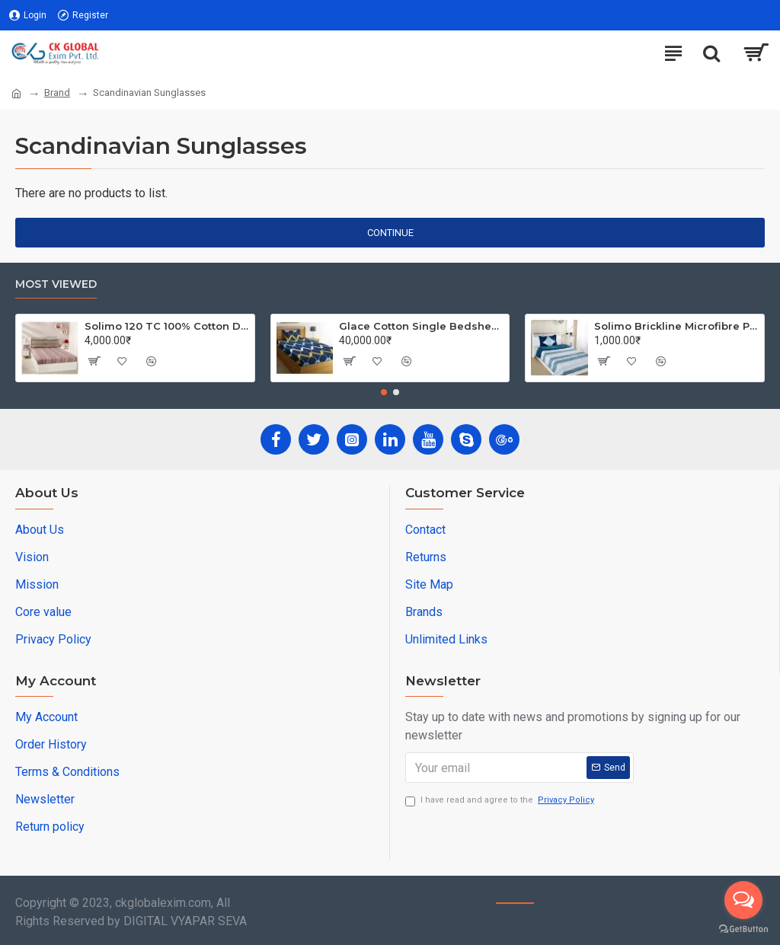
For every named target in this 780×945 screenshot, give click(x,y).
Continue (390, 232)
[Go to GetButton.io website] (743, 929)
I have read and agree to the (500, 800)
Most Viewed (56, 284)
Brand (57, 92)
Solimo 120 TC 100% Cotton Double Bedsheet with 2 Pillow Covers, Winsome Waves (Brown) (167, 326)
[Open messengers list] (743, 900)
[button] (384, 392)
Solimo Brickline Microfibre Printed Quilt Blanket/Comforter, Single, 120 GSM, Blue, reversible (676, 326)
